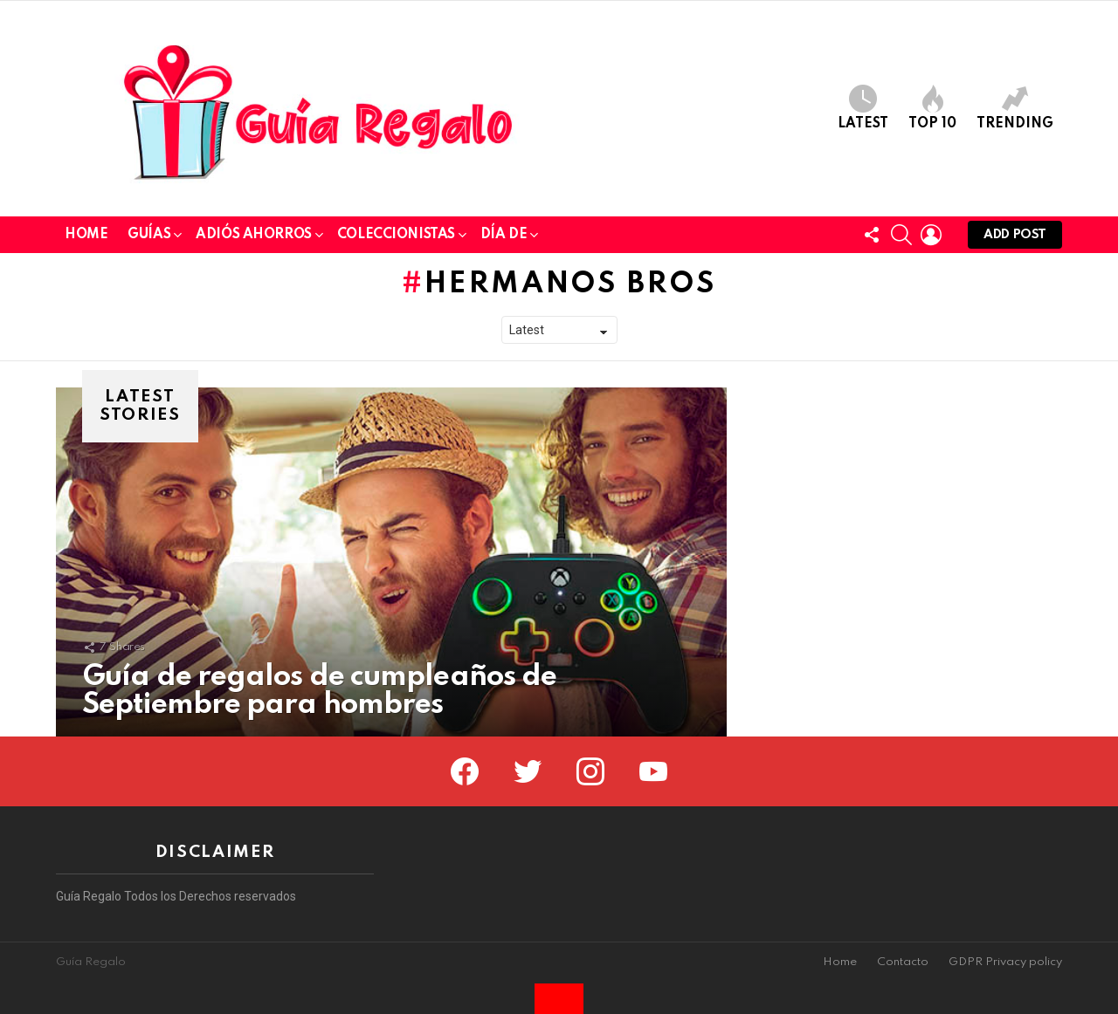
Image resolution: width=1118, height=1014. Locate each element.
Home (86, 235)
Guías (149, 238)
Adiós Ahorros (254, 238)
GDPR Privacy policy (1005, 962)
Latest (863, 108)
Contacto (902, 962)
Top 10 (932, 108)
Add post (1014, 239)
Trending (1015, 108)
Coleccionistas (396, 238)
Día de (503, 238)
